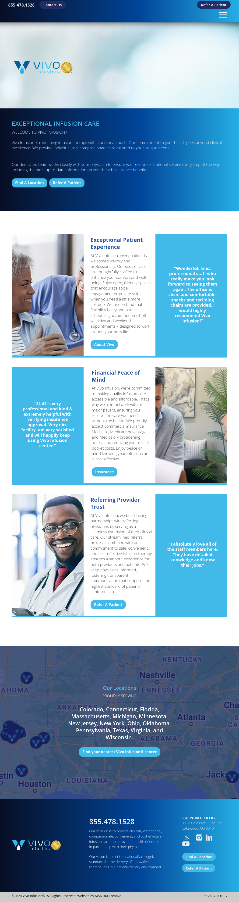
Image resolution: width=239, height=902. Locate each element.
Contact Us (53, 5)
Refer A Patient (214, 5)
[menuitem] (21, 5)
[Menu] (221, 15)
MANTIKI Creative (108, 896)
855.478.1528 (21, 5)
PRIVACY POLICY (215, 896)
